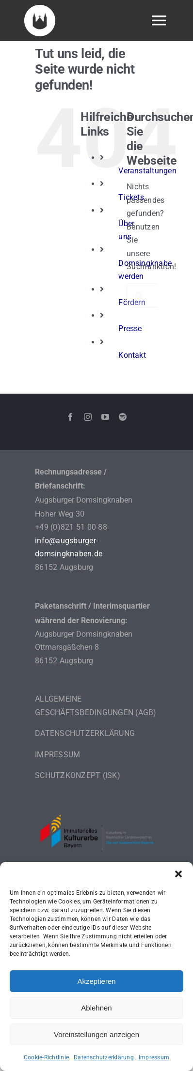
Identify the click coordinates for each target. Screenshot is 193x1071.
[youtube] (105, 417)
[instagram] (88, 417)
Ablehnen (96, 1008)
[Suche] (139, 295)
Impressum (154, 1057)
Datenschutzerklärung (104, 1057)
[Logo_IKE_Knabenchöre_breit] (96, 803)
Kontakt (132, 355)
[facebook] (70, 417)
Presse (130, 328)
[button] (178, 874)
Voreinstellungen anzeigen (96, 1034)
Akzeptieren (96, 981)
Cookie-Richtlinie (46, 1057)
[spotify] (123, 417)
